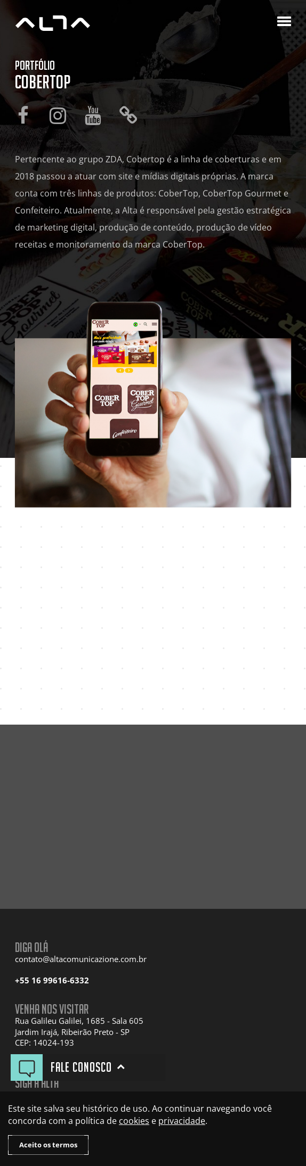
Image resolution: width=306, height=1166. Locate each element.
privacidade (181, 1121)
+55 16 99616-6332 (52, 980)
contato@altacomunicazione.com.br (81, 959)
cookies (134, 1121)
